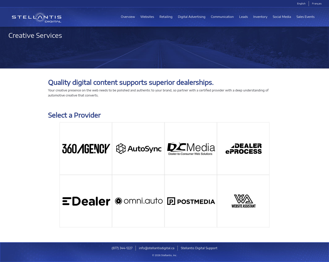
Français (317, 3)
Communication (222, 16)
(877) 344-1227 (122, 248)
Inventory (260, 16)
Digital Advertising (191, 16)
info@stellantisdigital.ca (156, 248)
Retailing (165, 16)
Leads (243, 16)
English (301, 3)
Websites (147, 16)
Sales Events (305, 16)
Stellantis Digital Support (199, 248)
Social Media (282, 16)
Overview (128, 16)
